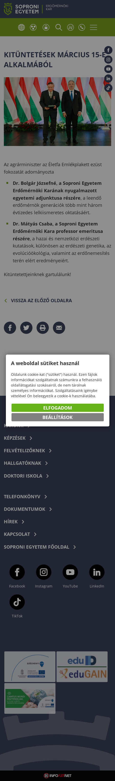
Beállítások (57, 417)
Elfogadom (57, 408)
